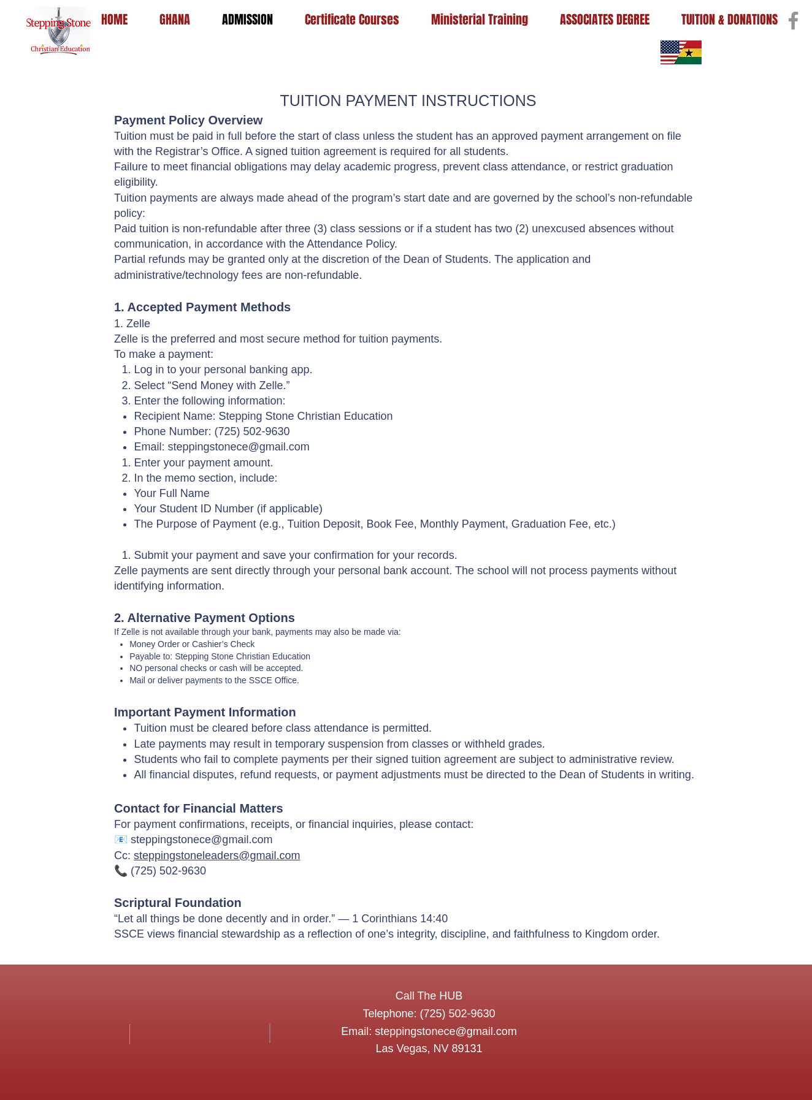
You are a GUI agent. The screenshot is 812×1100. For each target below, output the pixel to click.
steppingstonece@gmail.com (238, 447)
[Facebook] (793, 20)
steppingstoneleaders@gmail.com (217, 855)
